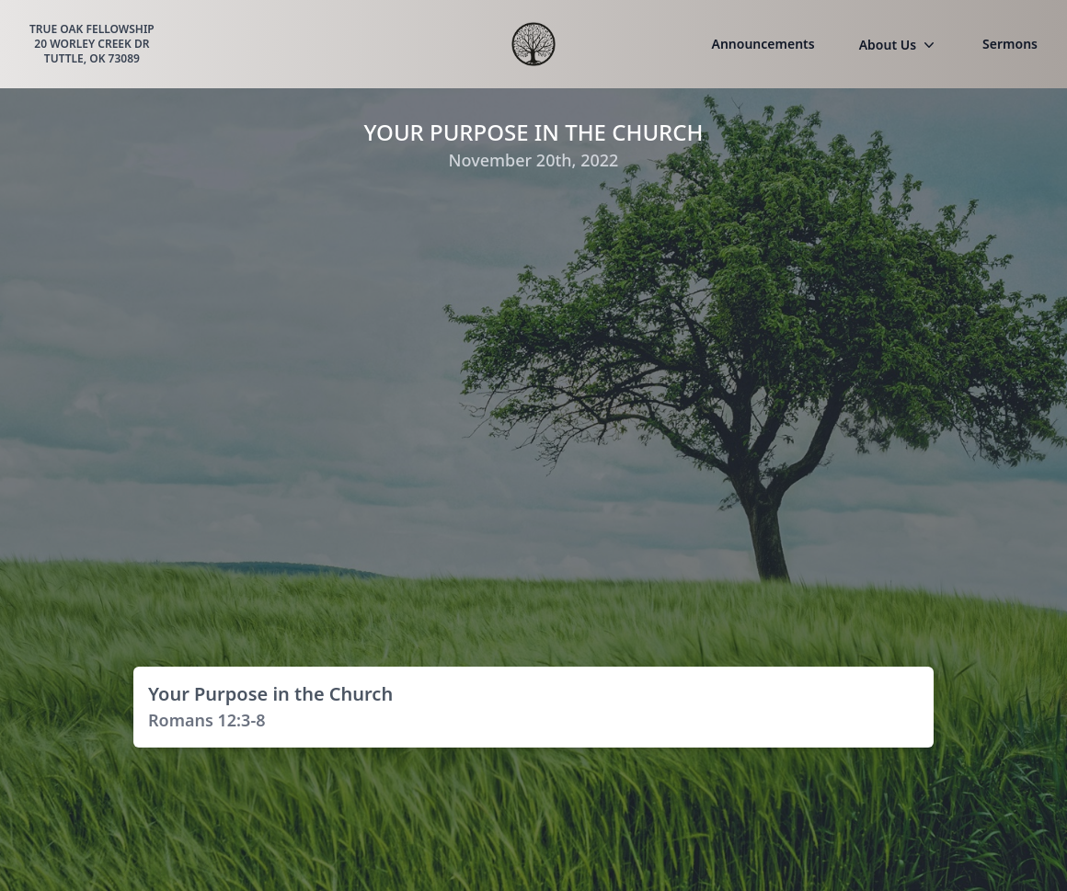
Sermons (1010, 43)
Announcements (763, 43)
